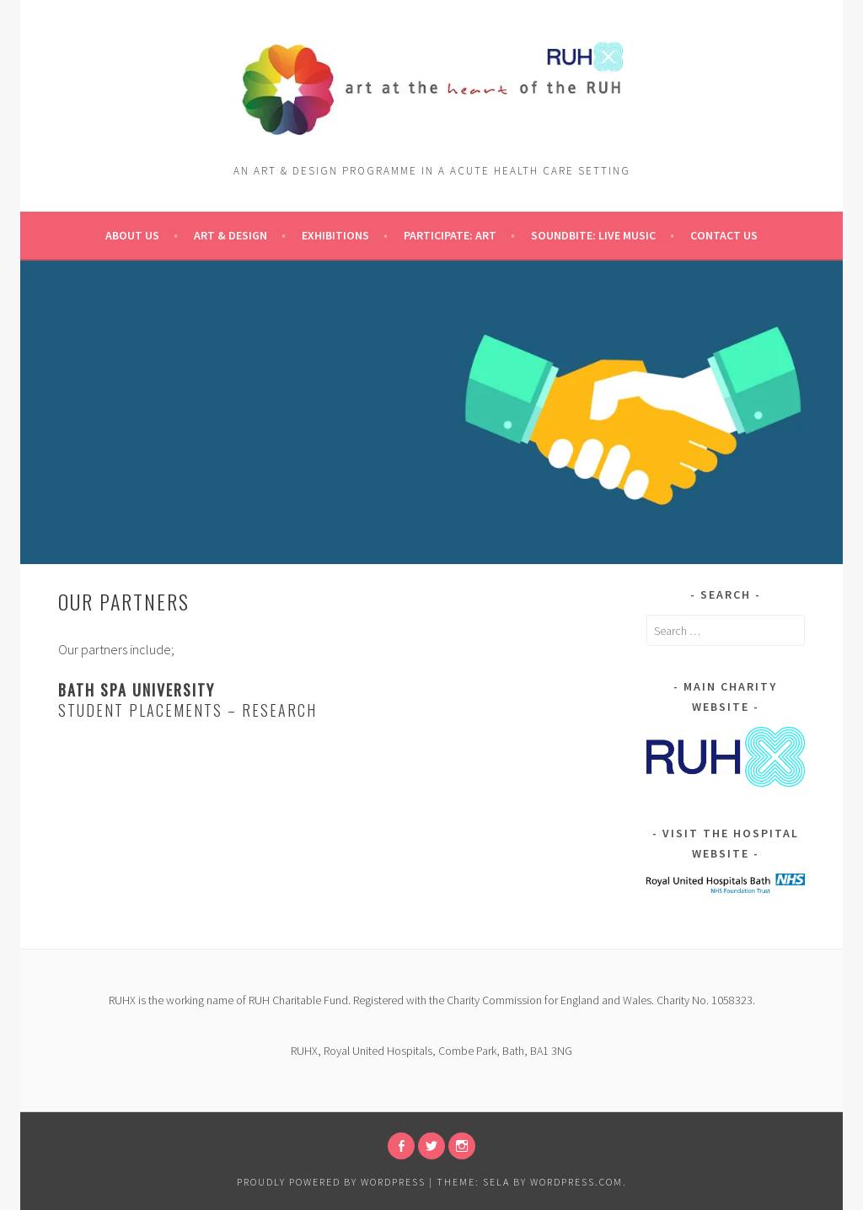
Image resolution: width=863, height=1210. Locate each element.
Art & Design (230, 235)
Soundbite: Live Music (593, 235)
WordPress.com (576, 1181)
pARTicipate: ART (450, 235)
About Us (132, 235)
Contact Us (724, 235)
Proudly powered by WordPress (331, 1181)
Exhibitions (335, 235)
